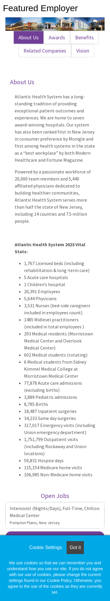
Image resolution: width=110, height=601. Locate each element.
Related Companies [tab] (44, 50)
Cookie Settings (45, 547)
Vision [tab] (82, 50)
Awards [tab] (57, 37)
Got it (75, 547)
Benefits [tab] (84, 37)
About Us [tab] (28, 37)
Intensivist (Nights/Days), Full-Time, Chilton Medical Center (54, 515)
